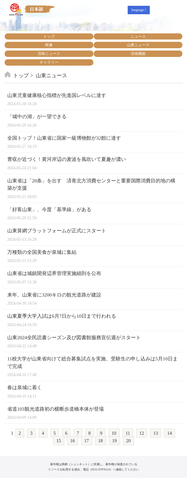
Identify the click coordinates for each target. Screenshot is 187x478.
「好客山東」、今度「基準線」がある (49, 209)
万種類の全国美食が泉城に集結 (41, 252)
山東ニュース (138, 45)
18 (100, 440)
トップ (49, 36)
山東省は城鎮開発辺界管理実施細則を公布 (54, 273)
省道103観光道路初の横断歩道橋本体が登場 (55, 409)
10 (114, 433)
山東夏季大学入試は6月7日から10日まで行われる (61, 316)
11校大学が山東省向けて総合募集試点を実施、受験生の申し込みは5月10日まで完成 (92, 362)
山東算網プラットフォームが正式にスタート (56, 230)
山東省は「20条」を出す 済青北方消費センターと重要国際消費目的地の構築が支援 (91, 184)
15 (58, 440)
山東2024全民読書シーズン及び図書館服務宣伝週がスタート (74, 337)
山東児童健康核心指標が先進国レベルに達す (56, 95)
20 (128, 440)
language (138, 10)
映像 (49, 45)
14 (169, 433)
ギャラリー (49, 62)
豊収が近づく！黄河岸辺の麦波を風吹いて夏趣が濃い (66, 159)
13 (155, 433)
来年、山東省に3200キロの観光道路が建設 (54, 295)
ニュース (138, 36)
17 (86, 440)
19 (114, 440)
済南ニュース (49, 53)
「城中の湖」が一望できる (37, 116)
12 (141, 433)
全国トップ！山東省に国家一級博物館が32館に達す (64, 138)
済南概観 (138, 53)
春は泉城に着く (24, 387)
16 (72, 440)
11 (128, 433)
